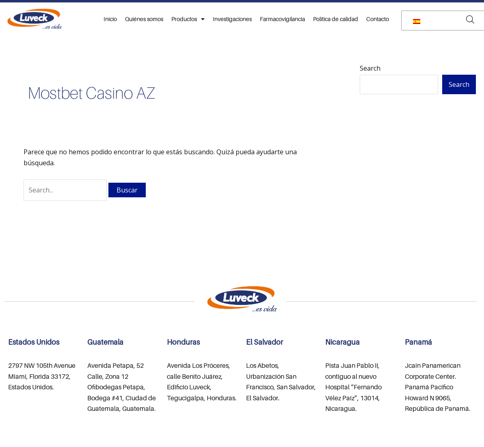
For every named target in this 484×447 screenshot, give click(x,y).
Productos (188, 19)
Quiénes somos (144, 18)
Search (370, 68)
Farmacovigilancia (282, 18)
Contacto (377, 18)
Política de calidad (335, 18)
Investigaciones (232, 18)
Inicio (110, 18)
